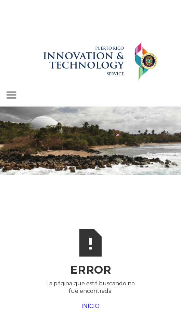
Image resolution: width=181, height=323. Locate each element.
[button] (11, 95)
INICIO (90, 306)
